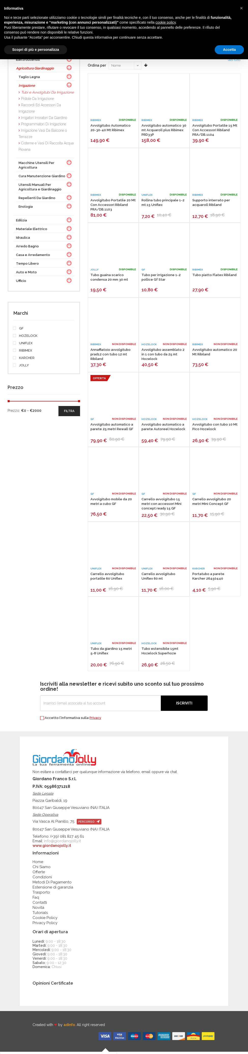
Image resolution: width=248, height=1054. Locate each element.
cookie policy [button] (166, 22)
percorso (89, 823)
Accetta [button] (229, 50)
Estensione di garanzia (53, 889)
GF (18, 330)
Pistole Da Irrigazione (37, 101)
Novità (38, 909)
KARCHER (24, 360)
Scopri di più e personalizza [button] (35, 50)
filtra (69, 413)
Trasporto (41, 894)
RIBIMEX (22, 352)
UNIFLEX (23, 345)
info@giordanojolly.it (62, 843)
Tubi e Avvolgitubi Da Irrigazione (47, 94)
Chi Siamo (42, 869)
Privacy (95, 720)
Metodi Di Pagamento (52, 884)
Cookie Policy (45, 919)
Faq (36, 899)
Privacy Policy (45, 925)
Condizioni (42, 879)
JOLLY (21, 367)
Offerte (39, 874)
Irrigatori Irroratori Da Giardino (44, 120)
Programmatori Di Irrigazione (43, 126)
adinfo (69, 1027)
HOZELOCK (25, 338)
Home (38, 864)
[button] (241, 8)
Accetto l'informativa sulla (70, 720)
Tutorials (40, 914)
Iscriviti (184, 705)
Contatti (40, 904)
